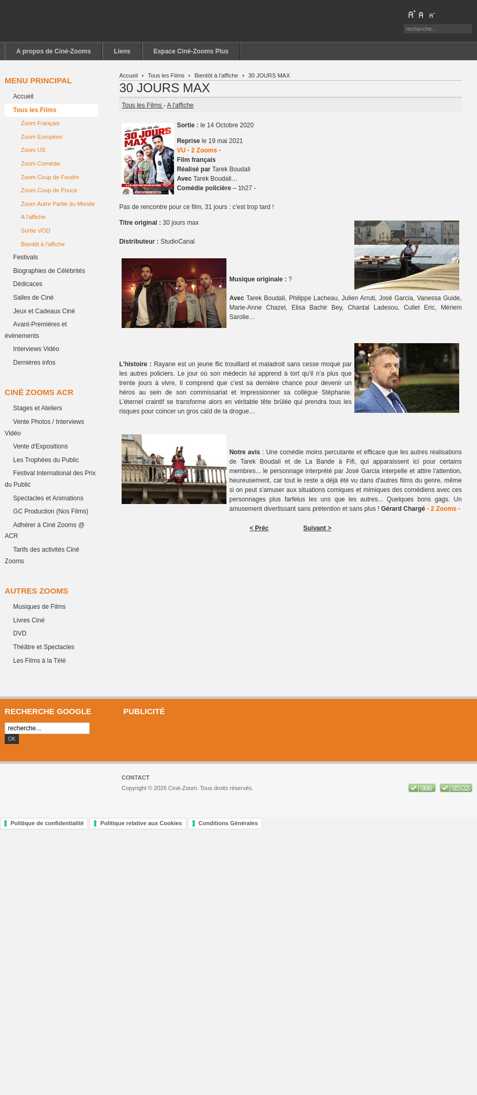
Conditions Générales (228, 823)
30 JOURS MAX (164, 88)
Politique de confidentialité (47, 823)
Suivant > (317, 528)
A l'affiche (180, 105)
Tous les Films (166, 75)
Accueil (128, 75)
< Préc (259, 528)
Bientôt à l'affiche (216, 75)
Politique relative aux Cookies (141, 823)
